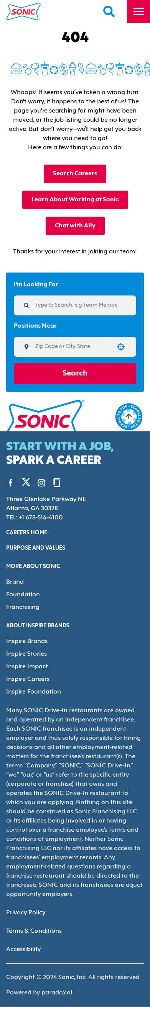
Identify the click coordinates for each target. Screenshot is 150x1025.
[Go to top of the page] (128, 416)
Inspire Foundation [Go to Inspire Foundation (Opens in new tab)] (31, 688)
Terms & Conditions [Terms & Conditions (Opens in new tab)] (32, 918)
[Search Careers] (109, 11)
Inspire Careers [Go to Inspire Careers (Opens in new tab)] (27, 676)
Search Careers (75, 173)
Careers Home (28, 532)
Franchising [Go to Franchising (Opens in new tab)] (22, 605)
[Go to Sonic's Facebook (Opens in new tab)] (10, 482)
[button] (121, 347)
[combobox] (72, 346)
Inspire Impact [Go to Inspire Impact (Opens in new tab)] (25, 664)
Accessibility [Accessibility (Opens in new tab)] (23, 936)
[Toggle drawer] (138, 11)
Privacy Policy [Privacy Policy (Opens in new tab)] (25, 899)
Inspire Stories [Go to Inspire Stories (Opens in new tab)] (25, 651)
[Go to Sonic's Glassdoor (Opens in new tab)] (51, 482)
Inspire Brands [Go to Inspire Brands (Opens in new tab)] (26, 639)
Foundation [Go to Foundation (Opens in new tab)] (21, 593)
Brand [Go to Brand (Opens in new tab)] (14, 581)
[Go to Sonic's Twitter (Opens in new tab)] (23, 483)
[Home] (23, 11)
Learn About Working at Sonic (75, 199)
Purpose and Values (37, 548)
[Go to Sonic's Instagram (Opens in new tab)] (35, 482)
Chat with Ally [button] (75, 225)
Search (75, 373)
